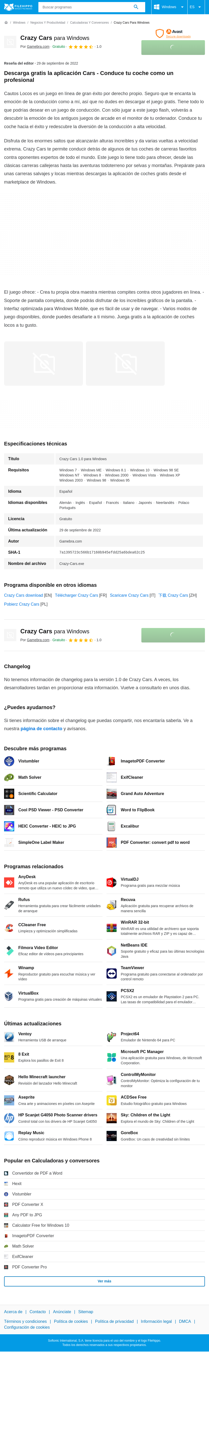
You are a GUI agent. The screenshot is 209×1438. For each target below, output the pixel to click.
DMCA (185, 1321)
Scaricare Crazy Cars (129, 595)
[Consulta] (91, 7)
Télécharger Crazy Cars (76, 595)
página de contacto (41, 728)
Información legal (156, 1321)
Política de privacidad (114, 1321)
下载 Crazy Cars (173, 595)
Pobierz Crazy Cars (21, 604)
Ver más (104, 1281)
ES (196, 7)
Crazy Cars (54, 37)
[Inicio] (6, 22)
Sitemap (85, 1312)
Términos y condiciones (25, 1321)
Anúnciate (62, 1312)
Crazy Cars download (23, 595)
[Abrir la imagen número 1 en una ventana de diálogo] (125, 363)
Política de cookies (71, 1321)
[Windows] (19, 23)
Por (34, 46)
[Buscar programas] (136, 7)
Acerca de (13, 1312)
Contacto (37, 1312)
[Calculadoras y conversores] (89, 23)
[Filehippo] (18, 7)
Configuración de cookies (27, 1327)
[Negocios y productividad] (47, 23)
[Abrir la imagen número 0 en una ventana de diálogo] (43, 363)
